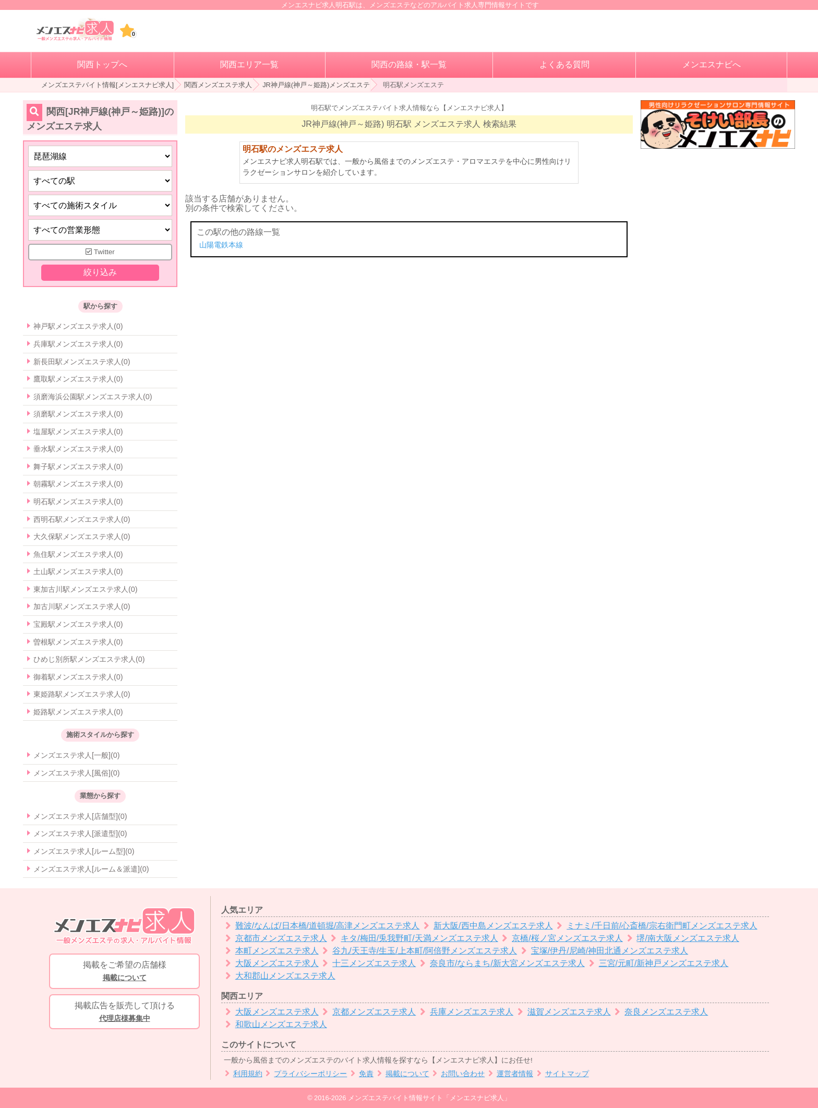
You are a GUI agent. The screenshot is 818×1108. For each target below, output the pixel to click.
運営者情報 (509, 1074)
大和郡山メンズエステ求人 (278, 975)
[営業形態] (100, 230)
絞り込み (100, 272)
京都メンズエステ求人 (367, 1011)
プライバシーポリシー (304, 1074)
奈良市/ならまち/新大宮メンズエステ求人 (500, 963)
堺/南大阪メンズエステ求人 (681, 938)
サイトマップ (561, 1074)
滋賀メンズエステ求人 (562, 1011)
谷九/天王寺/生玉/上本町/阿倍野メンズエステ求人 (418, 950)
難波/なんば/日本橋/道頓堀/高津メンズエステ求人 (320, 925)
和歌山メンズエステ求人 (274, 1024)
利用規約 (241, 1074)
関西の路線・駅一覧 (409, 64)
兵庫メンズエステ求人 (464, 1011)
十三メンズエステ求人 (367, 963)
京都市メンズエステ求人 (274, 938)
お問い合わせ (457, 1074)
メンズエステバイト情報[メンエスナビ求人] (107, 85)
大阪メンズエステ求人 (270, 963)
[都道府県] (100, 156)
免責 (360, 1074)
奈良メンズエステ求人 (659, 1011)
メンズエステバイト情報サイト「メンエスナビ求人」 (429, 1098)
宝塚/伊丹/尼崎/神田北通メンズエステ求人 (602, 950)
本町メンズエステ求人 (270, 950)
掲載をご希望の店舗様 (124, 971)
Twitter (100, 252)
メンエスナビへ (711, 64)
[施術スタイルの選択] (100, 205)
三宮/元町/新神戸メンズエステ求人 (657, 963)
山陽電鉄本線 (221, 245)
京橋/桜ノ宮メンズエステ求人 (560, 938)
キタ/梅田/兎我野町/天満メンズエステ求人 (412, 938)
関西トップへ (102, 64)
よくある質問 (564, 64)
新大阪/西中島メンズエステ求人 (485, 925)
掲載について (401, 1074)
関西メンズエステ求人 (218, 85)
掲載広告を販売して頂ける (124, 1012)
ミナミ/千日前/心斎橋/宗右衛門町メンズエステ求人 (655, 925)
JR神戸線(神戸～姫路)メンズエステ (316, 85)
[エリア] (100, 181)
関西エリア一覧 (249, 64)
